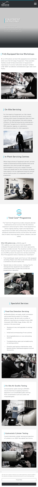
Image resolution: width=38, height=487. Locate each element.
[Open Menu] (35, 4)
